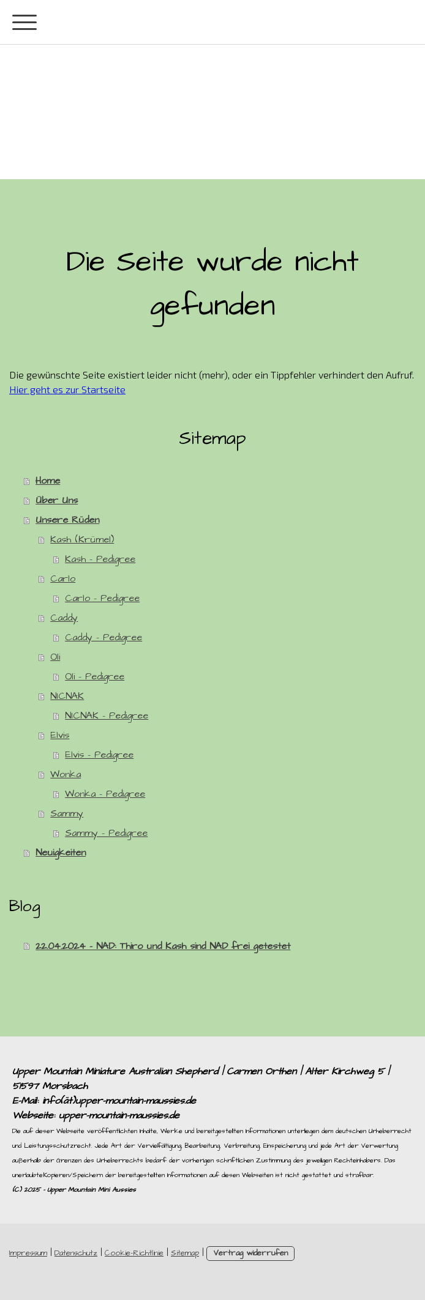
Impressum (28, 1252)
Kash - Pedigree (100, 559)
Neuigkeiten (61, 852)
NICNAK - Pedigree (106, 715)
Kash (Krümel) (82, 539)
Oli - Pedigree (94, 676)
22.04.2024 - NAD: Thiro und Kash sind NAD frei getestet (163, 946)
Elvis (59, 735)
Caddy (64, 617)
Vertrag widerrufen (250, 1252)
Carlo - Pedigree (102, 598)
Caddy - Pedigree (103, 637)
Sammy (66, 813)
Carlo (62, 578)
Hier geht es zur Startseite (67, 389)
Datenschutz (76, 1252)
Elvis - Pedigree (99, 754)
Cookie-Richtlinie (134, 1252)
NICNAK (67, 696)
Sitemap (185, 1252)
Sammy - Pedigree (106, 833)
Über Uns (57, 500)
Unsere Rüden (67, 519)
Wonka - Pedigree (105, 793)
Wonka (65, 774)
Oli (55, 656)
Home (48, 480)
